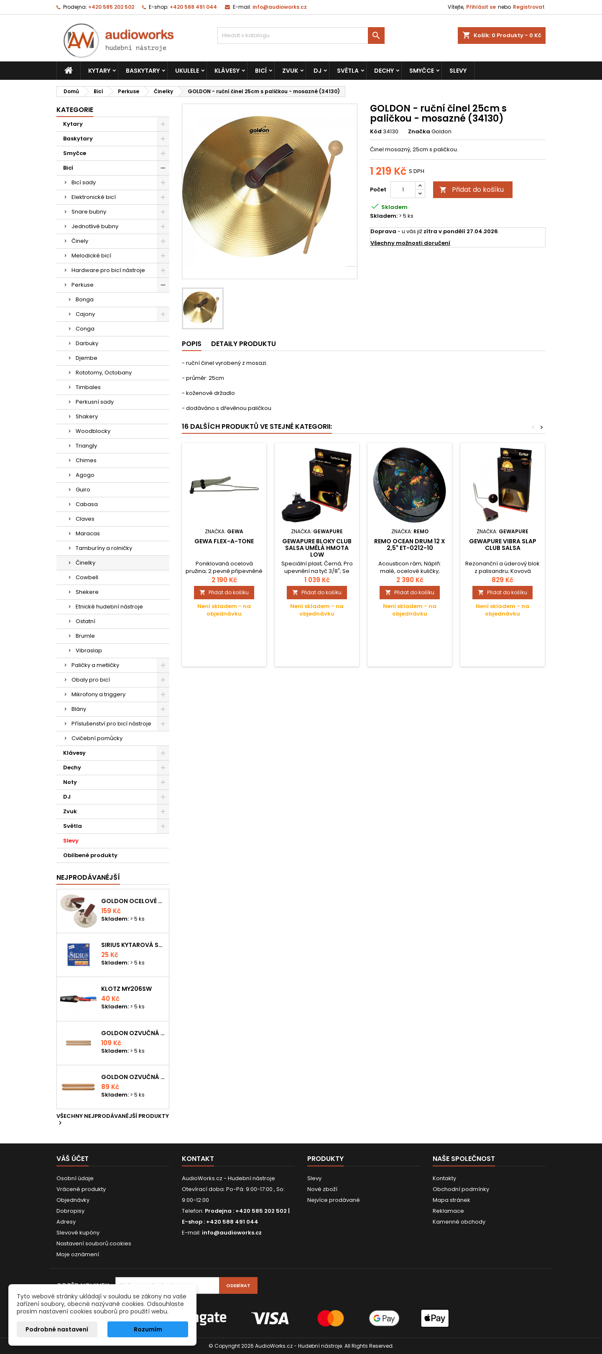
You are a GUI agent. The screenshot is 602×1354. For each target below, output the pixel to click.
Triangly (86, 446)
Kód (376, 131)
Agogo (85, 475)
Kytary (99, 70)
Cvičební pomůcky (96, 738)
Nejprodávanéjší (88, 877)
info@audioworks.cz (280, 6)
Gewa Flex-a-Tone (224, 541)
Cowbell (87, 577)
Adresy (66, 1222)
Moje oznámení (77, 1254)
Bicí (261, 70)
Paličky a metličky (95, 665)
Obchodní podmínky (461, 1189)
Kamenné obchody (459, 1222)
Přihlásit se (481, 6)
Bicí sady (83, 182)
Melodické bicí (91, 256)
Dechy (384, 70)
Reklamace (448, 1211)
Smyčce (421, 70)
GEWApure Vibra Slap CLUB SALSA (502, 544)
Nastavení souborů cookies (93, 1243)
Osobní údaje (75, 1178)
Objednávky (72, 1200)
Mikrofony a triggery (98, 694)
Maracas (88, 533)
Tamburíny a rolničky (104, 548)
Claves (85, 519)
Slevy (458, 70)
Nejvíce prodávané (333, 1200)
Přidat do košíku (471, 189)
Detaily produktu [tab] (243, 344)
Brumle (85, 636)
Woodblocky (93, 431)
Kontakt (198, 1158)
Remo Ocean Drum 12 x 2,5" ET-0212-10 (409, 544)
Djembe (86, 358)
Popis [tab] (192, 344)
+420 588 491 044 (193, 6)
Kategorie (74, 110)
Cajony (85, 314)
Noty (70, 782)
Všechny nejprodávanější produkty (112, 1120)
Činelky (85, 563)
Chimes (86, 460)
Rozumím (148, 1329)
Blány (78, 709)
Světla (348, 70)
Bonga (85, 299)
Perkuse (82, 285)
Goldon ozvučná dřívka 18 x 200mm (133, 1033)
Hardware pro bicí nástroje (108, 270)
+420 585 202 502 (111, 6)
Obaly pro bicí (90, 680)
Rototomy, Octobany (104, 373)
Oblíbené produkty (90, 855)
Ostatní (85, 621)
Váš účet (72, 1158)
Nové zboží (322, 1189)
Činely (79, 241)
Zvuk (290, 70)
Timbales (88, 387)
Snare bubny (88, 212)
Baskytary (143, 70)
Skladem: (384, 216)
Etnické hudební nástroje (109, 607)
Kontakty (444, 1178)
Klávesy (227, 70)
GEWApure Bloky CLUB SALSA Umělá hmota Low (317, 548)
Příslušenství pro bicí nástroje (111, 724)
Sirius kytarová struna (133, 945)
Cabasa (87, 504)
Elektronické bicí (93, 197)
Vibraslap (89, 650)
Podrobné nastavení (57, 1329)
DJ (317, 70)
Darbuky (87, 343)
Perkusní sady (95, 402)
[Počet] (403, 189)
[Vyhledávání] (301, 35)
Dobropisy (70, 1211)
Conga (85, 329)
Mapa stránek (451, 1200)
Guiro (83, 490)
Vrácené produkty (81, 1189)
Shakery (87, 416)
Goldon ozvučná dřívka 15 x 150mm (133, 1077)
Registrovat (529, 6)
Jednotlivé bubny (94, 226)
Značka (419, 131)
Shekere (87, 592)
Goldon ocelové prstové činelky (133, 901)
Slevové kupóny (77, 1233)
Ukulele (187, 70)
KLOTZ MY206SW (126, 988)
